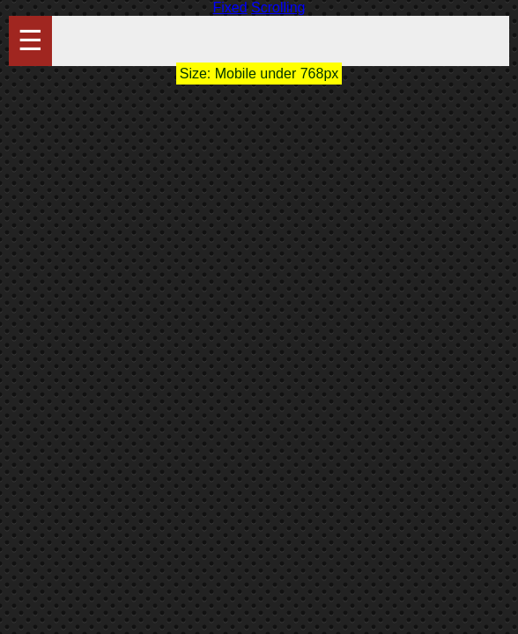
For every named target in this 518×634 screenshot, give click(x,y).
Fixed (230, 7)
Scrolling (278, 7)
